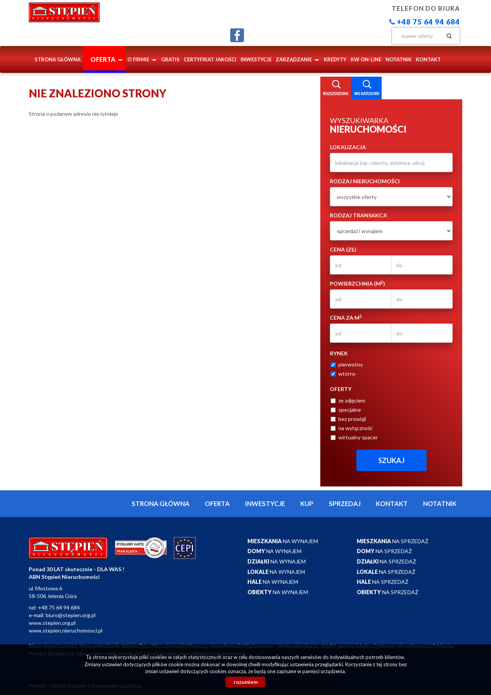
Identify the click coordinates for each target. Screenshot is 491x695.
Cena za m (346, 317)
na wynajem (282, 541)
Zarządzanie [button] (298, 59)
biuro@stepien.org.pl (71, 615)
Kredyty (335, 59)
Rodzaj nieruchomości (365, 181)
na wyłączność (352, 428)
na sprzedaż (392, 541)
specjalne (346, 409)
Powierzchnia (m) (357, 283)
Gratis (170, 59)
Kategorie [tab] (366, 88)
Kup (306, 503)
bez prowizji (348, 419)
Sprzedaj (345, 503)
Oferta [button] (107, 59)
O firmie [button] (142, 59)
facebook (237, 35)
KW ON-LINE (366, 59)
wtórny (343, 373)
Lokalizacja (348, 147)
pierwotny (347, 364)
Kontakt (428, 59)
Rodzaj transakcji (358, 215)
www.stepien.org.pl (52, 622)
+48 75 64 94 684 (424, 22)
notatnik (399, 59)
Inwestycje (256, 59)
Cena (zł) (343, 249)
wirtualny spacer (354, 437)
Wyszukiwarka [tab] (335, 88)
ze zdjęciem (348, 400)
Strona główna (58, 59)
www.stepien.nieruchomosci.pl (65, 630)
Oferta (217, 503)
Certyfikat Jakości (210, 59)
